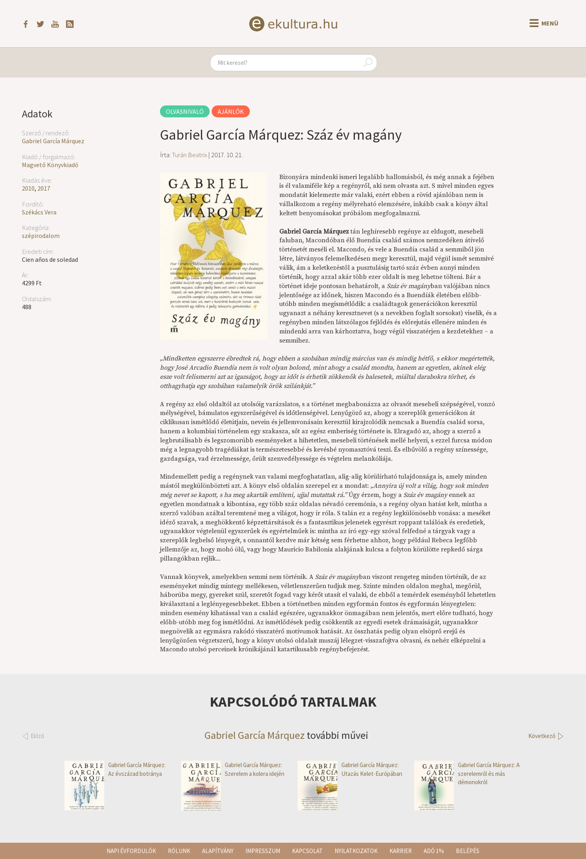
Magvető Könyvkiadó (50, 165)
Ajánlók (231, 111)
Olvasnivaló (185, 111)
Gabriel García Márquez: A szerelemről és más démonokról (467, 773)
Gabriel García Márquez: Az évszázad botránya (114, 769)
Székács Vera (39, 212)
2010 (28, 188)
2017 (43, 188)
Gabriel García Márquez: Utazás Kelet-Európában (350, 769)
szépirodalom (41, 236)
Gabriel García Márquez (53, 141)
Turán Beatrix (189, 154)
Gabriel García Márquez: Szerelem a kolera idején (232, 769)
